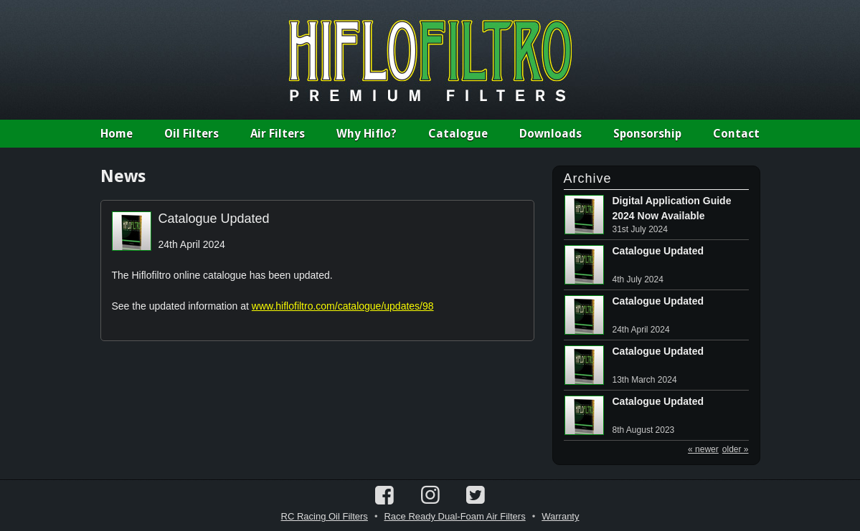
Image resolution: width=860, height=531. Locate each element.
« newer (703, 449)
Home (116, 133)
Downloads (550, 133)
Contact (736, 133)
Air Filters (277, 133)
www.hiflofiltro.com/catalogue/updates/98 (343, 306)
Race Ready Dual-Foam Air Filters (454, 516)
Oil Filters (191, 133)
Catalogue (458, 133)
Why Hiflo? (366, 133)
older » (735, 449)
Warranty (560, 516)
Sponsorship (647, 133)
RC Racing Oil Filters (324, 516)
